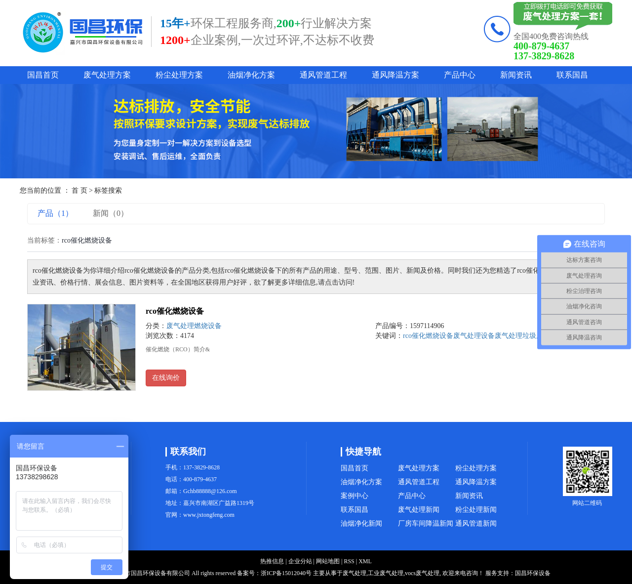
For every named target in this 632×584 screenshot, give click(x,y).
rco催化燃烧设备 (175, 311)
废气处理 (508, 335)
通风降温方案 (395, 75)
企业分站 (300, 561)
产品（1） (55, 213)
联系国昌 (572, 75)
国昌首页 (43, 75)
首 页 (79, 190)
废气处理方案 (107, 75)
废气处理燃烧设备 (194, 326)
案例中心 (354, 496)
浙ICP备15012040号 (286, 573)
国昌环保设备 (533, 573)
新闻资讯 (516, 75)
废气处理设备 (474, 335)
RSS (349, 561)
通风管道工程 (323, 75)
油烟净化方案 (251, 75)
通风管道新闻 (476, 523)
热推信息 (272, 561)
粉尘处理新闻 (476, 509)
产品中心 (459, 75)
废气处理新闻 (418, 509)
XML (365, 561)
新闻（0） (110, 213)
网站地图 (328, 561)
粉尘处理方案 (179, 75)
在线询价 (166, 377)
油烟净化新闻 (361, 523)
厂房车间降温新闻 (425, 523)
